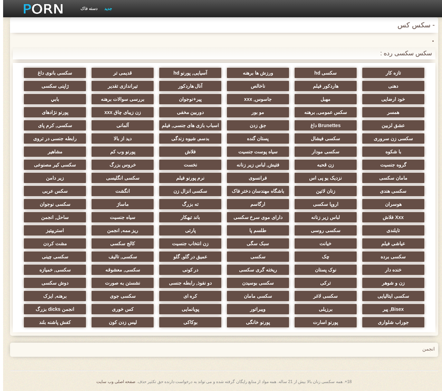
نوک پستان (322, 270)
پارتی (187, 230)
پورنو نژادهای (52, 112)
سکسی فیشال (322, 138)
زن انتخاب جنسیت (187, 243)
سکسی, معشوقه (119, 270)
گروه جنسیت (390, 165)
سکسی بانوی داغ (52, 73)
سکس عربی (52, 191)
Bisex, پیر (390, 309)
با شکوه (390, 151)
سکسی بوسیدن (255, 283)
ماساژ (120, 204)
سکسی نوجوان (52, 204)
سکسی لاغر (322, 296)
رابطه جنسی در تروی (52, 138)
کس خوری (120, 309)
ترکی (322, 283)
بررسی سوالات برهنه (119, 99)
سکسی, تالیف (119, 256)
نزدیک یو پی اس (322, 178)
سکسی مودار (322, 151)
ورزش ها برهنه (255, 73)
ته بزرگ (187, 204)
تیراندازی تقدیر (120, 86)
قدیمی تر (119, 73)
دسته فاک (85, 8)
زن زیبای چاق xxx (119, 112)
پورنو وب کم (119, 151)
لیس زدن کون (120, 322)
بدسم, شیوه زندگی (187, 138)
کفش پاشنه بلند (52, 322)
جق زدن (255, 125)
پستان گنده (255, 138)
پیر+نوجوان (187, 99)
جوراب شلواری (390, 322)
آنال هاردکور (187, 86)
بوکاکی (187, 322)
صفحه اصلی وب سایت (112, 381)
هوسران (390, 204)
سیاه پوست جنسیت (255, 151)
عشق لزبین (390, 125)
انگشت (119, 191)
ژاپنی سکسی (52, 86)
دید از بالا (119, 138)
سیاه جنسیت (119, 217)
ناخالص (255, 86)
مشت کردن (52, 243)
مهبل (322, 99)
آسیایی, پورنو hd (187, 73)
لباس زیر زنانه (322, 217)
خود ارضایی (390, 99)
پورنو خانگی (255, 322)
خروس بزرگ (119, 165)
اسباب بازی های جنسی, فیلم (187, 125)
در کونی (187, 270)
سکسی (254, 256)
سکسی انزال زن (187, 191)
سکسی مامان (255, 296)
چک (322, 256)
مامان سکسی (390, 178)
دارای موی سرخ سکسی (255, 217)
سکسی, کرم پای (52, 125)
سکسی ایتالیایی (390, 296)
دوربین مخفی (187, 112)
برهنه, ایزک (52, 296)
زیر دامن (52, 178)
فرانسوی (255, 178)
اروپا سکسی (322, 204)
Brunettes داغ (322, 125)
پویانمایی (187, 309)
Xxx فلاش (390, 217)
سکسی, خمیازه (52, 270)
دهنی (390, 86)
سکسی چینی (52, 256)
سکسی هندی (390, 191)
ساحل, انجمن (52, 217)
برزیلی (322, 309)
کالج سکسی (119, 243)
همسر (390, 112)
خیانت (322, 243)
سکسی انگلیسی (119, 178)
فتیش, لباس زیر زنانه (254, 165)
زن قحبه (322, 165)
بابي (52, 99)
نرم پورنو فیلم (187, 178)
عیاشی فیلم (390, 243)
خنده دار (390, 270)
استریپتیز (52, 230)
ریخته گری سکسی (255, 270)
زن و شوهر (390, 283)
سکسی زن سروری (390, 138)
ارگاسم (254, 204)
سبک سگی (254, 243)
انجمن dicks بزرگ (51, 309)
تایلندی (390, 230)
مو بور (254, 112)
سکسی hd (322, 73)
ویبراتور (254, 309)
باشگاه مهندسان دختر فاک (255, 191)
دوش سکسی (51, 283)
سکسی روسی (322, 230)
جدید (105, 8)
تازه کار (390, 73)
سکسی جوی (120, 296)
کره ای (187, 296)
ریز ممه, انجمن (119, 230)
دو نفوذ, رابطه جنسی (187, 283)
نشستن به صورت (119, 283)
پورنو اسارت (322, 322)
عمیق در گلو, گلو (187, 256)
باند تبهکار (187, 217)
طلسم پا (254, 230)
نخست (187, 165)
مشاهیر (52, 151)
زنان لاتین (322, 191)
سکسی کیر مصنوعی (52, 165)
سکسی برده (390, 256)
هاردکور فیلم (322, 86)
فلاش (187, 151)
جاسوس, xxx (255, 99)
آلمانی (119, 125)
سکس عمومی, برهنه (322, 112)
